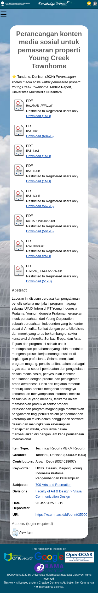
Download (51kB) (39, 281)
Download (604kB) (40, 136)
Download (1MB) (38, 116)
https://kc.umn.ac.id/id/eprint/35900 (61, 515)
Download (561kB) (40, 231)
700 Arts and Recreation (53, 485)
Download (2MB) (38, 256)
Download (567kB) (40, 206)
